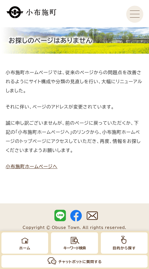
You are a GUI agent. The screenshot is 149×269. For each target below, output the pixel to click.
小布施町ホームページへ (32, 166)
